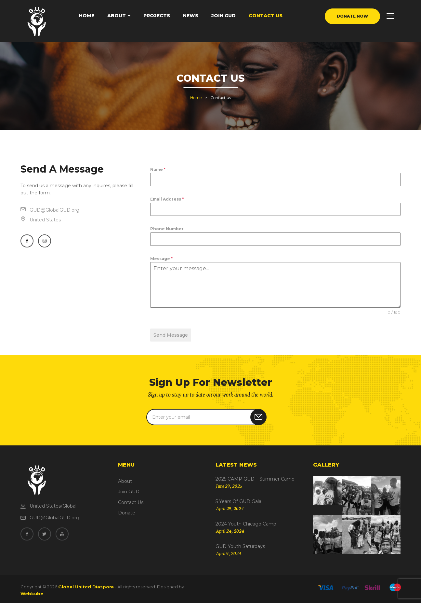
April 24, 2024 (230, 528)
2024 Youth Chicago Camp (246, 522)
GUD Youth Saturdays (240, 544)
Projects (156, 16)
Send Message (170, 335)
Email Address (167, 199)
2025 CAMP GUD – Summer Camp (255, 477)
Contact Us (266, 16)
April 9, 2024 (228, 551)
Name (157, 169)
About (118, 16)
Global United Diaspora (86, 584)
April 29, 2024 (230, 506)
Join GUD (223, 16)
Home (86, 16)
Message (161, 258)
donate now (352, 16)
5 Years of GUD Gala (238, 499)
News (190, 16)
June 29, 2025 (229, 483)
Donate (126, 510)
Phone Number (167, 228)
